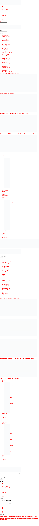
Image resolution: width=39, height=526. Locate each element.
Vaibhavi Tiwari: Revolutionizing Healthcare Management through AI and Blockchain (14, 113)
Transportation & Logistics (6, 44)
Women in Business (5, 190)
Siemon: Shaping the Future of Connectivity (7, 93)
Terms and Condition (5, 9)
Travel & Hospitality (5, 49)
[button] (2, 475)
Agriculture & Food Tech (6, 48)
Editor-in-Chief (4, 188)
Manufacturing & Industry (6, 39)
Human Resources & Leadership (7, 52)
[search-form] (3, 22)
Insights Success (4, 155)
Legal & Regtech (4, 51)
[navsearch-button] (0, 21)
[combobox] (3, 256)
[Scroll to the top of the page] (0, 525)
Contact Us (3, 12)
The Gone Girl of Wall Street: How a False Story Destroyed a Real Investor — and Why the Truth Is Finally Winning (18, 516)
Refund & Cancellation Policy (6, 10)
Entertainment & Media (5, 43)
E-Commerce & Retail (5, 41)
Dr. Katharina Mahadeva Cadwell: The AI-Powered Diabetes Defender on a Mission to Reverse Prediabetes (17, 133)
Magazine (3, 157)
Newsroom (4, 192)
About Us (3, 6)
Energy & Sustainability (5, 40)
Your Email (2, 478)
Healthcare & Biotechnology (6, 36)
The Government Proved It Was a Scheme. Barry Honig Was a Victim (11, 521)
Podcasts (3, 191)
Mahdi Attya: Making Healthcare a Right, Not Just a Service (9, 153)
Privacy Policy (4, 8)
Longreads (3, 194)
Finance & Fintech (5, 37)
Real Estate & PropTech (5, 45)
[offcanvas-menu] (0, 24)
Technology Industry (5, 35)
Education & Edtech (5, 47)
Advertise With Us (5, 195)
